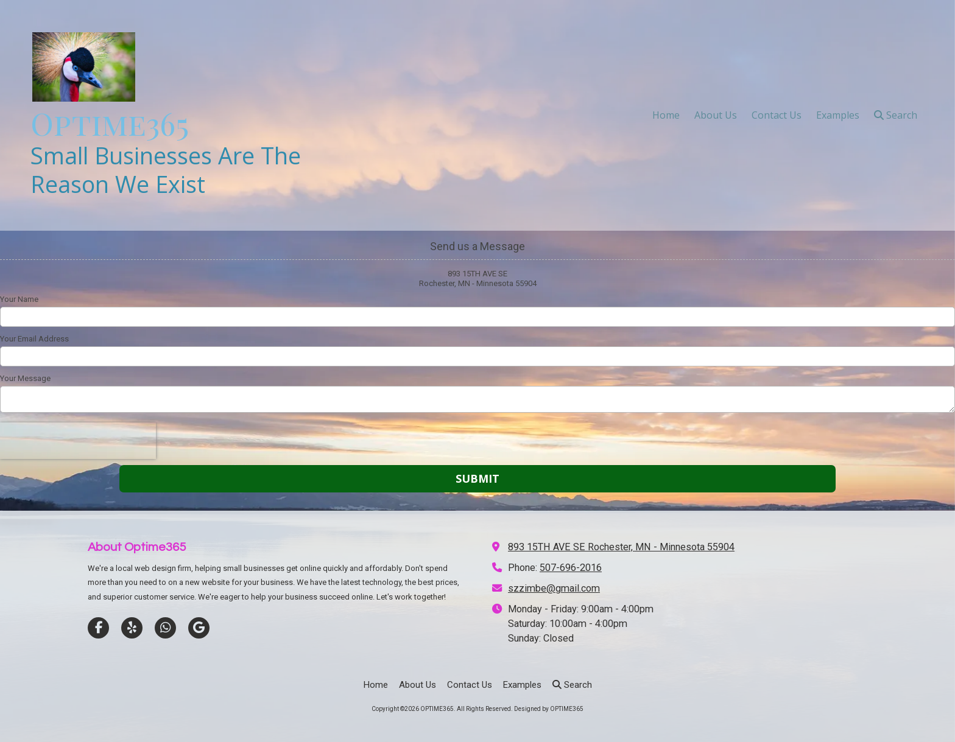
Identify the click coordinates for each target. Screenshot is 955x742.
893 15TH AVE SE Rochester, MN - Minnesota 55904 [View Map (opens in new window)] (621, 547)
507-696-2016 (571, 567)
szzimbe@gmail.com (554, 588)
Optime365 (109, 123)
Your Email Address (34, 338)
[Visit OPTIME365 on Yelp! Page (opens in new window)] (132, 628)
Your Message (25, 378)
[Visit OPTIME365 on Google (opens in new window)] (199, 628)
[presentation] (78, 440)
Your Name (19, 299)
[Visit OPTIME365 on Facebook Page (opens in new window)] (98, 628)
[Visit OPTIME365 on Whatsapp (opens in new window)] (165, 628)
